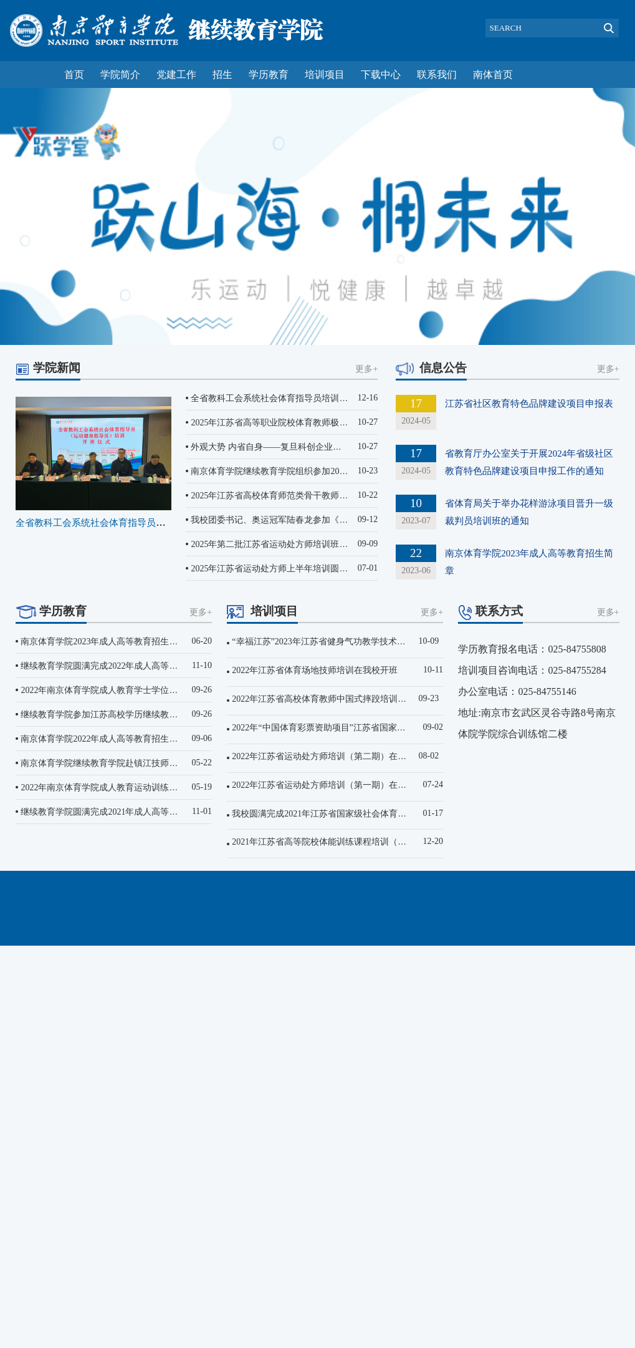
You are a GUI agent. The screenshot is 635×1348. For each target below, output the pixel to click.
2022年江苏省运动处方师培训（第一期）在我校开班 (332, 785)
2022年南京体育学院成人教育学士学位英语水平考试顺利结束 (138, 690)
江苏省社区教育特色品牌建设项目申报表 (529, 404)
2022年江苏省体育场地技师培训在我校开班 (315, 670)
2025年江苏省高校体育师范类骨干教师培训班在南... (290, 495)
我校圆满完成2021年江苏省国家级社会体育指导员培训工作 (345, 813)
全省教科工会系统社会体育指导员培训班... (103, 523)
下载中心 (381, 74)
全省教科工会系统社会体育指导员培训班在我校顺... (290, 398)
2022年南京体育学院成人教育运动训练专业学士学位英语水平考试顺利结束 (164, 787)
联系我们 (437, 74)
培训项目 (325, 74)
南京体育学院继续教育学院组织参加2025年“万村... (287, 471)
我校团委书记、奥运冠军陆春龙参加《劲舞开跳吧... (290, 520)
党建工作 (176, 74)
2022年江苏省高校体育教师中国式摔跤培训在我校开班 (336, 699)
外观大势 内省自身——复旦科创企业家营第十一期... (291, 447)
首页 (74, 74)
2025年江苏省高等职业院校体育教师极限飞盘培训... (290, 422)
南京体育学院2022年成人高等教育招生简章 (103, 739)
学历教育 (269, 74)
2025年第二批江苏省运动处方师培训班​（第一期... (286, 544)
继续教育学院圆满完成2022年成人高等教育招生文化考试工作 (138, 666)
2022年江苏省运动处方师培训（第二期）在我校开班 (332, 756)
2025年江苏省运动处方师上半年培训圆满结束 (278, 568)
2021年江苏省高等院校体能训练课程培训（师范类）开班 (341, 841)
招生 (222, 74)
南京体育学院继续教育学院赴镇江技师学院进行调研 (121, 763)
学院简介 (120, 74)
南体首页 (493, 74)
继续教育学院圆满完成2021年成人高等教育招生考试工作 (130, 812)
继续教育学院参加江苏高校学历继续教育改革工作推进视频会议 (143, 714)
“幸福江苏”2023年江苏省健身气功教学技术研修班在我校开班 (349, 641)
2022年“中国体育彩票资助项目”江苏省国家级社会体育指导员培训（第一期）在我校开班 (401, 727)
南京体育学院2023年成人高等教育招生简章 (103, 641)
